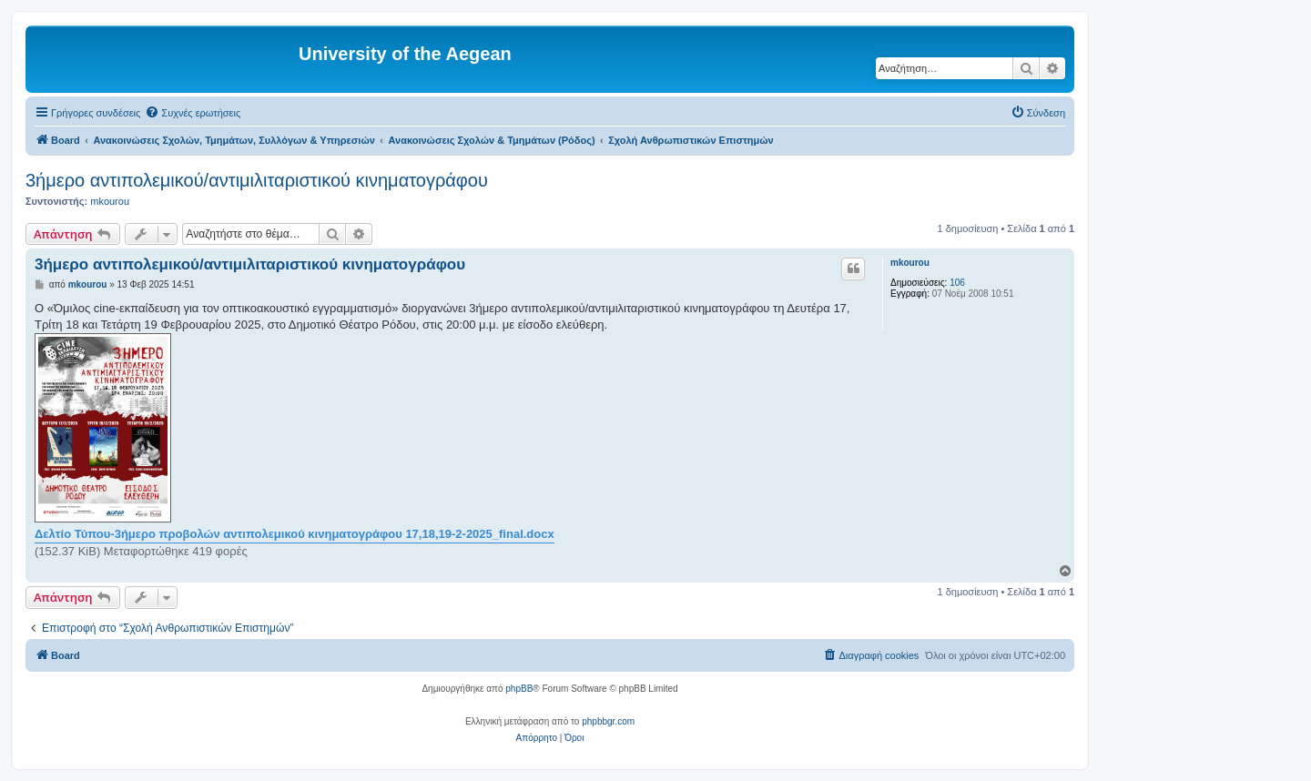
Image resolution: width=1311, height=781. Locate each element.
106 (957, 283)
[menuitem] (192, 113)
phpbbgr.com (608, 721)
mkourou (109, 201)
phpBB (519, 689)
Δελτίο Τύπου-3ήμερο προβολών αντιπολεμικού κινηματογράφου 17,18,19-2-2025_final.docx (294, 534)
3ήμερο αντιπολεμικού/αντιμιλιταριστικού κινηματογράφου (256, 180)
